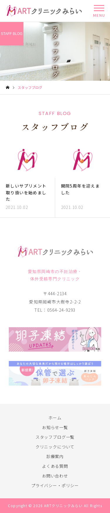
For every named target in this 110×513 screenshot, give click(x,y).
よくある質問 (55, 466)
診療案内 (55, 456)
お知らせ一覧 (55, 427)
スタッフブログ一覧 (55, 437)
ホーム (55, 418)
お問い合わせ (55, 476)
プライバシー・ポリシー (55, 485)
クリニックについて (55, 447)
